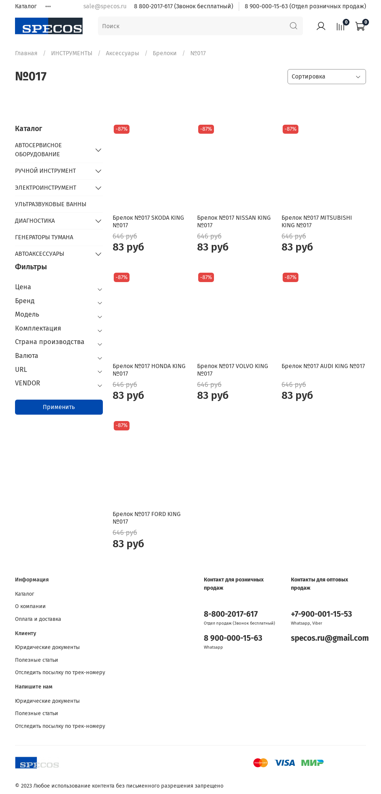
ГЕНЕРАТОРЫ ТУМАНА (44, 237)
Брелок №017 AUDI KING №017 (323, 366)
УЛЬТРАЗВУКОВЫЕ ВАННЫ (50, 204)
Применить (59, 407)
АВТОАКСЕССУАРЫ (39, 253)
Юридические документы (47, 647)
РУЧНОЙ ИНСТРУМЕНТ (45, 170)
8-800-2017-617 (231, 614)
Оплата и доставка (38, 619)
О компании (30, 606)
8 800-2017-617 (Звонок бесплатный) (183, 6)
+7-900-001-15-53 (321, 614)
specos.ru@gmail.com (330, 638)
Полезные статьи (36, 660)
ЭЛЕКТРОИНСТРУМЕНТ (45, 187)
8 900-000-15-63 (233, 638)
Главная (26, 53)
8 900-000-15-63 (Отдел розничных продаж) (305, 6)
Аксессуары (122, 53)
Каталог (26, 6)
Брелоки (165, 53)
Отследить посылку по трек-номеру (60, 672)
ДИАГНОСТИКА (35, 220)
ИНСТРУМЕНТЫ (71, 53)
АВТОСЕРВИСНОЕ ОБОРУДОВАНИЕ (38, 150)
